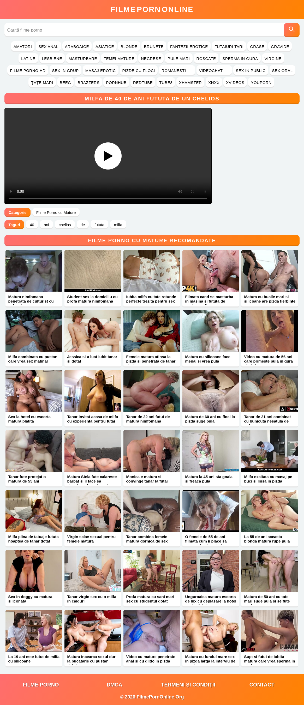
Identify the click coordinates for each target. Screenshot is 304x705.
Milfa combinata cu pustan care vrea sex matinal (32, 358)
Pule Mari (179, 58)
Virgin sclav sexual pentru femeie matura (91, 538)
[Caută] (292, 30)
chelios (65, 224)
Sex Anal (48, 46)
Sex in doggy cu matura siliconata (30, 598)
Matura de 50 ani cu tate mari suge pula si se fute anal (267, 601)
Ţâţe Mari (42, 82)
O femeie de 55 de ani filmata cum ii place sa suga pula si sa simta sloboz (205, 543)
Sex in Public (251, 70)
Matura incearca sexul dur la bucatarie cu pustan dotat (91, 661)
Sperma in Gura (240, 58)
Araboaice (77, 46)
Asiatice (105, 46)
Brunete (154, 46)
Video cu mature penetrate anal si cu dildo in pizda (150, 658)
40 (32, 224)
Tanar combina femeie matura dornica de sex (147, 538)
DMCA (114, 685)
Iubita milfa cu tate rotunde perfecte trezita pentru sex (151, 298)
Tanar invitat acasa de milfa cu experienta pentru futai (92, 418)
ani (46, 224)
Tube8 (165, 82)
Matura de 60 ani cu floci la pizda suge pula (210, 418)
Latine (28, 58)
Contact (262, 685)
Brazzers (88, 82)
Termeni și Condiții (188, 685)
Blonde (129, 46)
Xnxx (213, 82)
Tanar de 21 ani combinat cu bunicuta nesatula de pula (267, 421)
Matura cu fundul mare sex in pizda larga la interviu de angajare (210, 661)
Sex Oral (282, 70)
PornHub (116, 82)
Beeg (65, 82)
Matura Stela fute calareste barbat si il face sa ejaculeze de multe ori (92, 481)
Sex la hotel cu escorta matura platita (29, 418)
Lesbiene (52, 58)
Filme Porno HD (27, 70)
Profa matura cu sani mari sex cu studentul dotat (150, 598)
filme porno (41, 685)
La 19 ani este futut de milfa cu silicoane (33, 658)
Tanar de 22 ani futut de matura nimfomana (148, 418)
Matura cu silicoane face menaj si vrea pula (207, 358)
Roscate (206, 58)
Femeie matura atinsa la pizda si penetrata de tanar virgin (150, 361)
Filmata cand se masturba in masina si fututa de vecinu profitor (209, 301)
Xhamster (190, 82)
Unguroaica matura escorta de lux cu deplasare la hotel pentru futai (210, 601)
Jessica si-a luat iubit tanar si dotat (92, 358)
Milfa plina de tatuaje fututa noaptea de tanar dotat (33, 538)
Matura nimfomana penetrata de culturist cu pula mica (30, 301)
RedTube (143, 82)
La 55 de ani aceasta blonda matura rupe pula (267, 538)
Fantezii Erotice (189, 46)
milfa (118, 224)
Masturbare (83, 58)
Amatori (23, 46)
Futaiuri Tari (229, 46)
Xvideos (235, 82)
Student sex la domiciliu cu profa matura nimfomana (92, 298)
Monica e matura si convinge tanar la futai (147, 478)
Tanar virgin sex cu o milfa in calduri (91, 598)
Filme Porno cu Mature (56, 212)
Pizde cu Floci (138, 70)
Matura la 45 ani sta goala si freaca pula (209, 478)
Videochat (214, 70)
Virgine (273, 58)
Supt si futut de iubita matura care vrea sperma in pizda (269, 661)
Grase (257, 46)
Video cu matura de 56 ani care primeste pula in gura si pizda (268, 361)
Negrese (151, 58)
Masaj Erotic (100, 70)
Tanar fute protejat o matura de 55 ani (27, 478)
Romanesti (177, 70)
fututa (99, 224)
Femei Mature (119, 58)
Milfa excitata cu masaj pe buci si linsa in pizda (268, 478)
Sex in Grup (65, 70)
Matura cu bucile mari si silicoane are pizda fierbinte (269, 298)
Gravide (280, 46)
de (83, 224)
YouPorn (261, 82)
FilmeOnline (151, 9)
